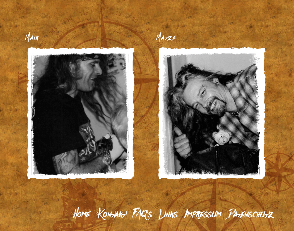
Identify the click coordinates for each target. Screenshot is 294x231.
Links (168, 214)
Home (81, 214)
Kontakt (111, 214)
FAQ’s (142, 214)
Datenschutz (251, 214)
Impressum (203, 214)
